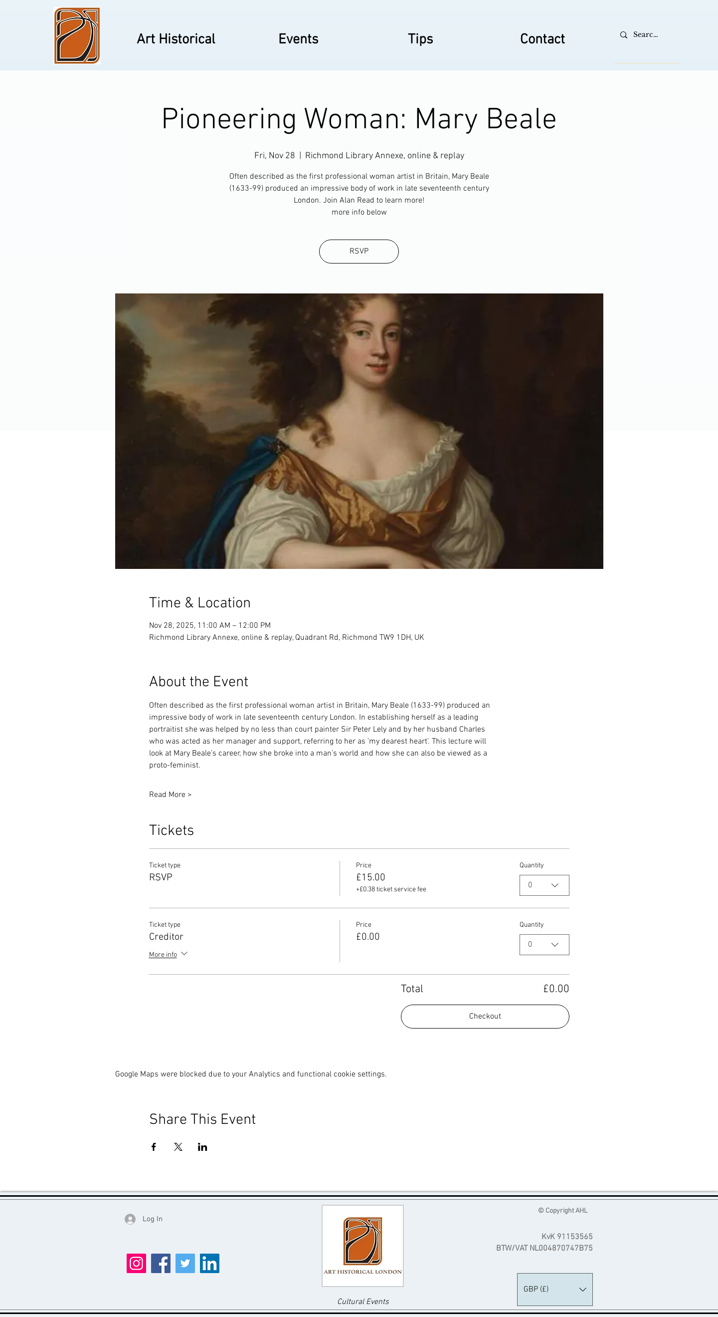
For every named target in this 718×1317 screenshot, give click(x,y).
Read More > (170, 795)
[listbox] (555, 1289)
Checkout (485, 1017)
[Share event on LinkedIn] (202, 1147)
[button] (555, 1289)
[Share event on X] (178, 1147)
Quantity (532, 865)
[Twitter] (185, 1263)
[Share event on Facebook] (154, 1147)
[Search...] (646, 34)
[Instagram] (136, 1263)
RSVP (359, 252)
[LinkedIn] (209, 1263)
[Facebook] (161, 1263)
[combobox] (544, 885)
